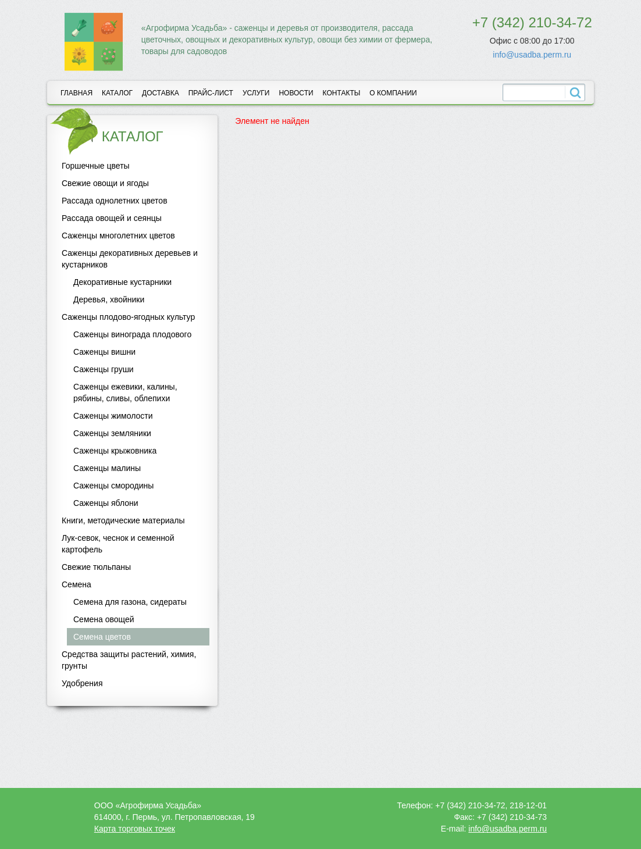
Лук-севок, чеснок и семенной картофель (118, 543)
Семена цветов (102, 636)
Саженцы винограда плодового (132, 334)
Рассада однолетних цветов (115, 200)
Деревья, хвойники (108, 299)
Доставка (160, 93)
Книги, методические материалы (123, 520)
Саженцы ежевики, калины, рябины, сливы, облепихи (125, 392)
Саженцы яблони (105, 503)
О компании (392, 93)
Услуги (256, 93)
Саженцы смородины (113, 485)
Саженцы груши (103, 369)
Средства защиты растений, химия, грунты (129, 660)
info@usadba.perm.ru (532, 54)
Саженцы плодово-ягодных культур (128, 317)
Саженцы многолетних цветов (118, 235)
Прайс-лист (210, 93)
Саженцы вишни (104, 351)
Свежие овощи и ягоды (105, 183)
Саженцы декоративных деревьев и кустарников (130, 258)
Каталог (117, 93)
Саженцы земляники (112, 433)
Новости (296, 93)
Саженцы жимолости (113, 415)
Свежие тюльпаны (96, 567)
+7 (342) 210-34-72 (532, 22)
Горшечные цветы (96, 165)
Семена (76, 584)
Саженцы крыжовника (114, 450)
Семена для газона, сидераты (130, 602)
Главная (76, 93)
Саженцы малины (107, 468)
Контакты (342, 93)
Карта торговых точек (134, 828)
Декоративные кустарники (122, 282)
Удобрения (82, 683)
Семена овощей (103, 619)
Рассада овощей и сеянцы (112, 218)
